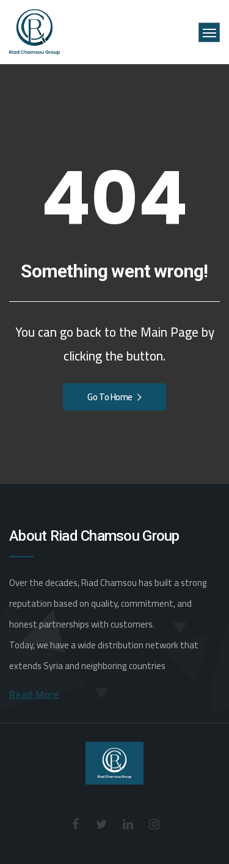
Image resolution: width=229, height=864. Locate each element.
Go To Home (114, 397)
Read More (34, 694)
